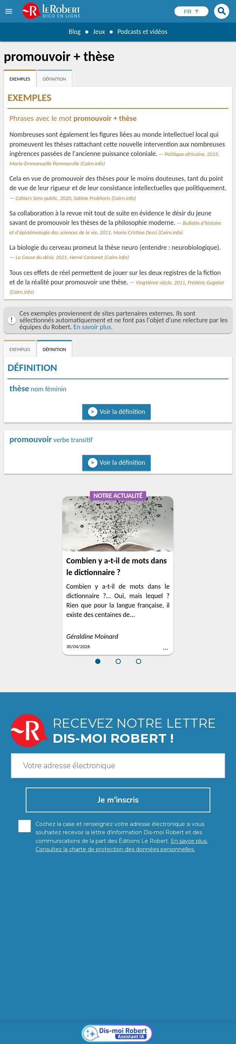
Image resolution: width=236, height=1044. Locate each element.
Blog (74, 31)
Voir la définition (122, 412)
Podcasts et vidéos (142, 31)
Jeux (99, 31)
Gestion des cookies (202, 1028)
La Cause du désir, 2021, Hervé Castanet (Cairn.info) (72, 257)
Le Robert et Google (126, 1036)
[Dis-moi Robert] (118, 924)
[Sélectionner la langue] (191, 11)
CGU (91, 1036)
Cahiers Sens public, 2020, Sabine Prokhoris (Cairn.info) (75, 198)
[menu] (9, 11)
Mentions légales (152, 1028)
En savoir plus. (93, 327)
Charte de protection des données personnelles (67, 1028)
